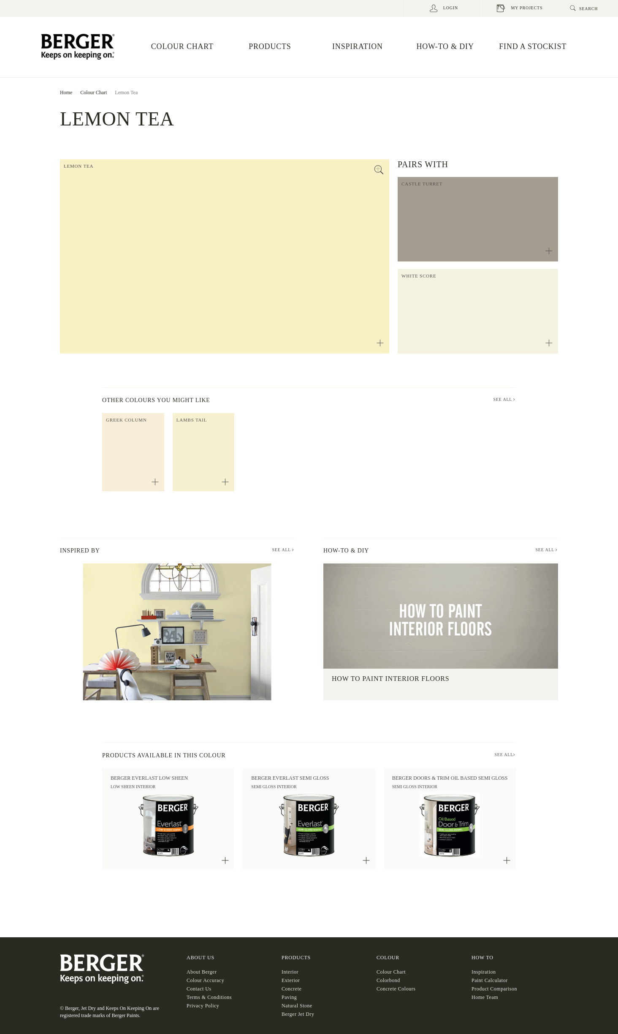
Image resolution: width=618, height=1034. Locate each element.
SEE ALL (504, 399)
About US (200, 958)
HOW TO (482, 958)
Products (296, 958)
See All (283, 549)
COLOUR (388, 958)
